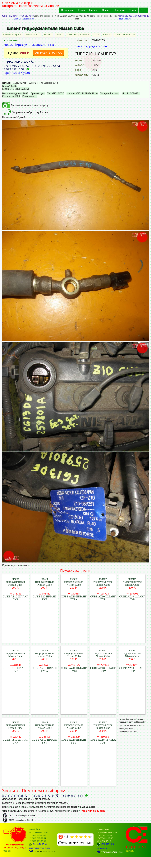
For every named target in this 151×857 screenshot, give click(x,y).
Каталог (93, 10)
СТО (143, 10)
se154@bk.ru (125, 19)
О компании (67, 10)
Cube (58, 34)
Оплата (106, 10)
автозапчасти (32, 34)
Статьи (133, 10)
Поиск (81, 10)
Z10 (95, 34)
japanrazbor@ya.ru (17, 73)
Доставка (119, 10)
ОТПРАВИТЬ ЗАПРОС (48, 52)
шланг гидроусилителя (77, 34)
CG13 (106, 34)
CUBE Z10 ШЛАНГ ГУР (125, 34)
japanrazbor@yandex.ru (23, 19)
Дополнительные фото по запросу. (25, 105)
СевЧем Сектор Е (11, 34)
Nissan (47, 34)
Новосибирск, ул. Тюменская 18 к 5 (29, 45)
